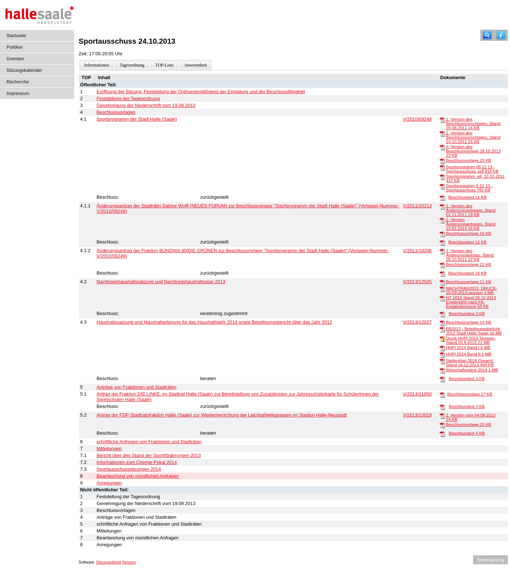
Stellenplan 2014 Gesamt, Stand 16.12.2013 (470, 362)
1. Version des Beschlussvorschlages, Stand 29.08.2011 (473, 123)
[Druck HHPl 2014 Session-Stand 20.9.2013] (442, 338)
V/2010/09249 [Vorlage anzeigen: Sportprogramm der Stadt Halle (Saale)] (417, 119)
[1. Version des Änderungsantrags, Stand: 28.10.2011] (442, 251)
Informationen (96, 65)
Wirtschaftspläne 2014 (472, 370)
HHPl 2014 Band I (468, 347)
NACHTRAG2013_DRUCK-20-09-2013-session (471, 290)
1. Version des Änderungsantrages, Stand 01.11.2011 (471, 210)
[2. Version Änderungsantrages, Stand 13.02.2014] (442, 220)
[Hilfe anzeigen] (501, 35)
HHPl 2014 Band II (468, 354)
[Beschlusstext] (442, 197)
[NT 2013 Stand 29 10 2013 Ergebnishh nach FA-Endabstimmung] (442, 298)
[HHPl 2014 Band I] (442, 348)
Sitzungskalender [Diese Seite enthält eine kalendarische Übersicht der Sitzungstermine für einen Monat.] (24, 70)
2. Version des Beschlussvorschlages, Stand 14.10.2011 (473, 137)
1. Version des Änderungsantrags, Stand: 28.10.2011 (470, 255)
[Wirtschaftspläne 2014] (442, 370)
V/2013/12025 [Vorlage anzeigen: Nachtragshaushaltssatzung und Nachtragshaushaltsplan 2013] (417, 281)
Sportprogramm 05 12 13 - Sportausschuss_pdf (472, 169)
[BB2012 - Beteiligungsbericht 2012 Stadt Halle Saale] (442, 329)
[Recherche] (487, 35)
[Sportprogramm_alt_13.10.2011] (442, 176)
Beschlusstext (467, 197)
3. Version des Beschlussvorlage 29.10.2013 (473, 151)
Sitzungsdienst (108, 562)
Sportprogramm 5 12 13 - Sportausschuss (469, 188)
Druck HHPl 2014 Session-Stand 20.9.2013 (471, 340)
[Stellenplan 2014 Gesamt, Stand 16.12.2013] (442, 361)
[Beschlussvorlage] (442, 161)
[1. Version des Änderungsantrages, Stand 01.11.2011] (442, 206)
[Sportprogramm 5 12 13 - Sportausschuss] (442, 186)
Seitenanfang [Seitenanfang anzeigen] (490, 559)
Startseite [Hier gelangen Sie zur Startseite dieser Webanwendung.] (16, 35)
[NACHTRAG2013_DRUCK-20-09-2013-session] (442, 288)
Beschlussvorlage (468, 160)
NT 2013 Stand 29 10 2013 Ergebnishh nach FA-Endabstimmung (471, 302)
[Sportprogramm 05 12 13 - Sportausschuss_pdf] (442, 167)
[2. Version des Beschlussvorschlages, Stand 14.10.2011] (442, 133)
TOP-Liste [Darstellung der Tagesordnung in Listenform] (164, 65)
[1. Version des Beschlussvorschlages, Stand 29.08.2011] (442, 119)
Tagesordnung (132, 65)
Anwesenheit (195, 65)
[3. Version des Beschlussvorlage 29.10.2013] (442, 147)
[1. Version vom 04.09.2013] (442, 415)
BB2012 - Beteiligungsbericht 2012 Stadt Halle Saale (474, 331)
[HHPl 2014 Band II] (442, 354)
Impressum (18, 93)
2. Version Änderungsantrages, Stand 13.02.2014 (471, 223)
